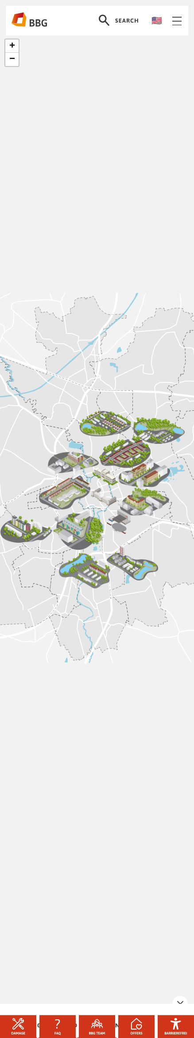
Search (119, 20)
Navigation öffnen (177, 21)
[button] (12, 46)
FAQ (57, 1026)
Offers (136, 1026)
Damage (18, 1026)
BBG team (97, 1026)
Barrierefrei (175, 1026)
